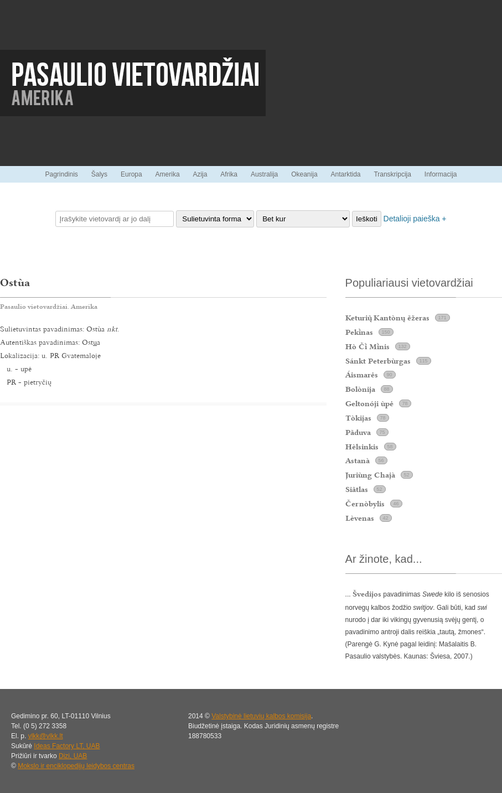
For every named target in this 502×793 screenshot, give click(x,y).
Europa (131, 174)
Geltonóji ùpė (369, 403)
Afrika (228, 174)
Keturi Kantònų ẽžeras (387, 318)
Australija (264, 174)
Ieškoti (366, 219)
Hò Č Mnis (367, 346)
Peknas (359, 332)
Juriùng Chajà (370, 475)
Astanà (357, 460)
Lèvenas (359, 518)
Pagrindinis (61, 174)
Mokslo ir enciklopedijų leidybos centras (76, 766)
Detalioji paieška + (415, 218)
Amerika (168, 174)
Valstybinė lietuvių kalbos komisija (261, 716)
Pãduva (358, 432)
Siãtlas (356, 489)
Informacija (441, 174)
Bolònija (360, 389)
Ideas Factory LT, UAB (67, 746)
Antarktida (345, 174)
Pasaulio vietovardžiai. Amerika (48, 306)
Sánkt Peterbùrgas (378, 361)
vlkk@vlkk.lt (45, 736)
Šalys (99, 174)
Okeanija (304, 174)
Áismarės (361, 375)
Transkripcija (392, 174)
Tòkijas (358, 418)
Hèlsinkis (362, 447)
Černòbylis (365, 504)
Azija (200, 174)
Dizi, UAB (73, 756)
